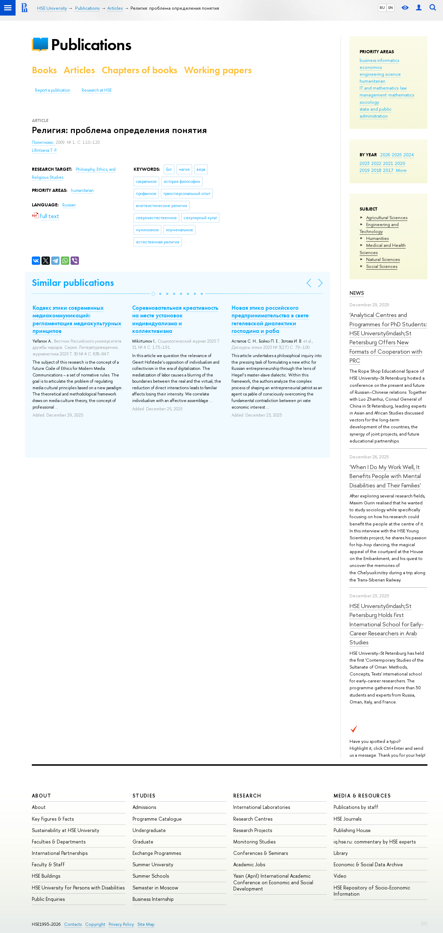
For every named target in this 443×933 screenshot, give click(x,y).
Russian (69, 205)
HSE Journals (347, 818)
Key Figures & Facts (53, 818)
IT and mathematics (379, 88)
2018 (376, 170)
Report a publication (52, 90)
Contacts (73, 924)
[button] (153, 293)
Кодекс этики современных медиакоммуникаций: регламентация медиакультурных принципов (77, 319)
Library (341, 853)
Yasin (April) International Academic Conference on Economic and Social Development (273, 882)
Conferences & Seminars (260, 853)
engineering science (380, 74)
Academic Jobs (249, 864)
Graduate (143, 841)
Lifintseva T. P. (44, 150)
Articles (79, 70)
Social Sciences (381, 266)
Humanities (377, 238)
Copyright (95, 924)
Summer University (153, 864)
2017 (388, 170)
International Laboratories (261, 807)
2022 (376, 163)
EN (390, 7)
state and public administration (375, 112)
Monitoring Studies (254, 841)
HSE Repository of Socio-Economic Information (372, 890)
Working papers (218, 70)
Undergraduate (149, 830)
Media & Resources (362, 795)
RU (382, 7)
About (41, 795)
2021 (388, 163)
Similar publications (73, 283)
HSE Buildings (46, 876)
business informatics (379, 60)
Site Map (146, 924)
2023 (365, 163)
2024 (409, 154)
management (373, 95)
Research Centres (252, 818)
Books (44, 70)
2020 (400, 163)
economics (371, 67)
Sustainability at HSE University (65, 830)
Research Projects (252, 830)
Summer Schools (151, 876)
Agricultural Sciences (386, 217)
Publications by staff (356, 807)
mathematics (401, 95)
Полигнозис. (44, 142)
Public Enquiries (48, 899)
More (401, 170)
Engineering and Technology (379, 227)
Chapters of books (139, 70)
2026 (385, 154)
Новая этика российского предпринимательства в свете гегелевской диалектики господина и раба (270, 319)
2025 (397, 154)
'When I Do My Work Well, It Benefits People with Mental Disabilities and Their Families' (385, 476)
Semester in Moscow (155, 887)
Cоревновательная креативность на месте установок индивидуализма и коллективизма (175, 319)
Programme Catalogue (157, 818)
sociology (369, 102)
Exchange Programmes (157, 853)
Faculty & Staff (48, 864)
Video (340, 876)
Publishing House (352, 830)
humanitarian (372, 81)
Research (247, 795)
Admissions (144, 807)
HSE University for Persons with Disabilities (78, 887)
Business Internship (153, 899)
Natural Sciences (383, 259)
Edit (424, 923)
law (403, 88)
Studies (144, 795)
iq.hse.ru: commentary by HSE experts (375, 841)
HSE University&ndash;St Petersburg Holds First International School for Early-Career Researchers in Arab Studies (387, 624)
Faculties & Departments (58, 841)
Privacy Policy (121, 924)
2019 (365, 170)
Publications (91, 44)
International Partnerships (60, 853)
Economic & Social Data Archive (368, 864)
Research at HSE (97, 90)
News (357, 293)
